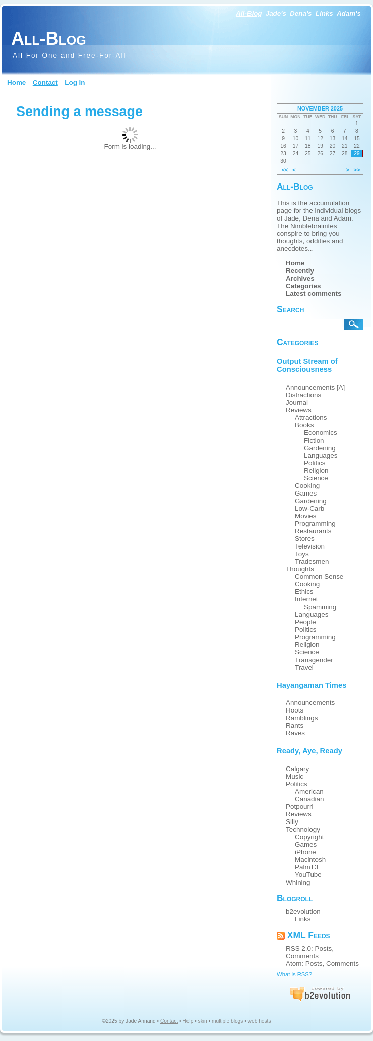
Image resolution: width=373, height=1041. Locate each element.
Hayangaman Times (311, 685)
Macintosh (310, 859)
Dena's (301, 13)
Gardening (320, 448)
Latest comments (314, 293)
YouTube (308, 875)
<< (285, 170)
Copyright (309, 837)
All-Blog (249, 13)
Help (187, 1021)
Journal (297, 402)
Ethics (304, 591)
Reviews (299, 410)
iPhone (305, 852)
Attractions (311, 417)
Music (294, 776)
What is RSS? (294, 974)
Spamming (320, 607)
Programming (315, 523)
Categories (303, 286)
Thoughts (300, 569)
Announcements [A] (315, 387)
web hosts (259, 1021)
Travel (304, 667)
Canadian (309, 799)
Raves (295, 733)
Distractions (303, 395)
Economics (320, 432)
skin (202, 1021)
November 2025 (320, 108)
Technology (303, 829)
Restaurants (313, 531)
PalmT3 (306, 867)
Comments (302, 956)
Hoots (294, 710)
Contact (45, 82)
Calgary (297, 769)
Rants (294, 725)
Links (324, 13)
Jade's (276, 13)
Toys (302, 554)
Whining (298, 882)
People (305, 622)
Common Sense (319, 576)
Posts (323, 948)
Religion (316, 470)
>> (357, 170)
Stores (305, 538)
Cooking (307, 485)
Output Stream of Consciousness (307, 365)
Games (306, 493)
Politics (315, 463)
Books (304, 425)
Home (16, 82)
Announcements (310, 702)
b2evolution (303, 911)
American (309, 791)
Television (310, 546)
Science (316, 478)
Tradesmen (312, 561)
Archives (300, 278)
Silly (292, 822)
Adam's (349, 13)
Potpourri (300, 806)
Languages (321, 455)
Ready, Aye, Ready (309, 751)
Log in (75, 82)
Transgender (314, 660)
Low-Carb (309, 508)
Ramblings (302, 718)
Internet (306, 599)
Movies (306, 516)
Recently (300, 271)
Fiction (314, 440)
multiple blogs (227, 1021)
